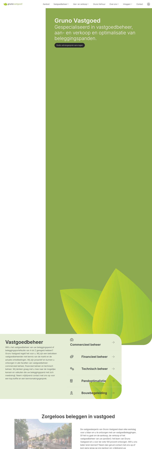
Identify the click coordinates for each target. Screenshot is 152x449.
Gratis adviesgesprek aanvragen (69, 45)
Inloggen (127, 4)
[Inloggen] (148, 4)
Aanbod (46, 4)
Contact (139, 4)
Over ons (114, 4)
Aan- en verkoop (81, 4)
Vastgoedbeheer (61, 4)
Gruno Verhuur (99, 4)
